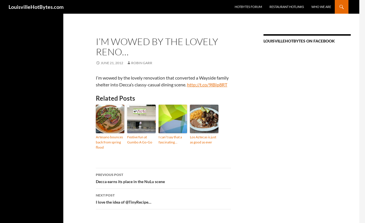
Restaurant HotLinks (286, 7)
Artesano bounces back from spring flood (109, 142)
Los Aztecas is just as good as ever (203, 139)
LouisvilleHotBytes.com (36, 7)
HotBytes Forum (248, 7)
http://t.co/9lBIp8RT (207, 84)
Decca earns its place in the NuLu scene (163, 177)
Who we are (321, 7)
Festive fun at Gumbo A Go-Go (139, 139)
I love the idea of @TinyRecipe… (163, 198)
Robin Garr (141, 63)
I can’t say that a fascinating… (170, 139)
